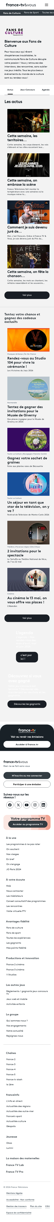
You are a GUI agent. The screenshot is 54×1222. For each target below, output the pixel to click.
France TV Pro (14, 1171)
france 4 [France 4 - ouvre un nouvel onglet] (11, 1069)
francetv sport (14, 1116)
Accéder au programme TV (28, 824)
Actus (10, 89)
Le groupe (12, 1014)
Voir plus (27, 295)
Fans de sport (13, 933)
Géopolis (11, 1126)
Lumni (9, 1148)
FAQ (8, 886)
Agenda (46, 89)
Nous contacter (14, 891)
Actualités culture (16, 1121)
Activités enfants (15, 1004)
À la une (11, 838)
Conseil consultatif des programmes (26, 901)
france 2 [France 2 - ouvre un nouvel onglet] (10, 1059)
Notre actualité (14, 1031)
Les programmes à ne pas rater (23, 844)
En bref (10, 859)
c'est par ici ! (26, 657)
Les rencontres (14, 906)
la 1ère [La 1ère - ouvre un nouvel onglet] (10, 1085)
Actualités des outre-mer (20, 1111)
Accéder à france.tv (27, 744)
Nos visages (12, 854)
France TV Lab (15, 1165)
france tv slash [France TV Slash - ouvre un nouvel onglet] (14, 1080)
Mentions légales (14, 1193)
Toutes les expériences (18, 938)
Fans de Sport (31, 13)
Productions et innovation (22, 958)
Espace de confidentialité (18, 1212)
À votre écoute (15, 879)
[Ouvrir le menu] (46, 5)
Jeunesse (11, 1136)
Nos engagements (16, 1026)
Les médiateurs (14, 896)
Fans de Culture (12, 12)
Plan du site (36, 1206)
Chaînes (11, 1053)
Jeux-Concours (27, 89)
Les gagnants (13, 943)
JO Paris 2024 (13, 869)
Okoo (9, 1143)
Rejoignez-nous (14, 1036)
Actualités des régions (18, 1106)
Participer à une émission (27, 784)
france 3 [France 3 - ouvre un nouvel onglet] (10, 1064)
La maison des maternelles (22, 1158)
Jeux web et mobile (16, 999)
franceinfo (12, 1094)
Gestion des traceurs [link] (16, 1206)
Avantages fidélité (17, 921)
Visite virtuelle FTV (16, 911)
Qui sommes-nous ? (17, 1021)
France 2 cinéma (15, 965)
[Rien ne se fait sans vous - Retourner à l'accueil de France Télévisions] (27, 764)
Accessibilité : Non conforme (20, 1199)
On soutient (12, 849)
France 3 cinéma (15, 970)
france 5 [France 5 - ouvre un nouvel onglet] (10, 1075)
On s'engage (13, 864)
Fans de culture (14, 928)
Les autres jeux (15, 985)
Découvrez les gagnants (27, 704)
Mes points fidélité (16, 948)
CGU (47, 1206)
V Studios (11, 975)
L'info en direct (14, 1101)
